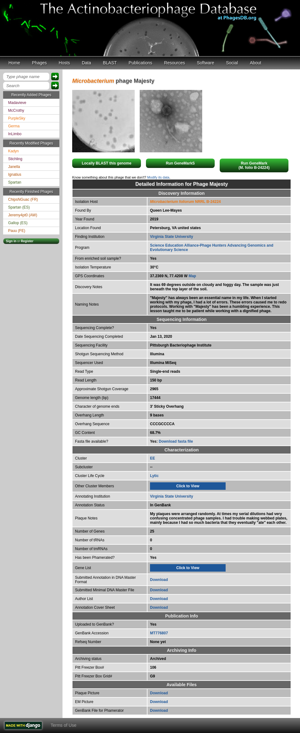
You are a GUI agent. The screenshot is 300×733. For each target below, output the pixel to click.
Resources (174, 62)
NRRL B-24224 (185, 201)
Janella (14, 167)
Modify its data (158, 177)
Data (86, 62)
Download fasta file (176, 441)
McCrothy (16, 110)
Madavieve (17, 103)
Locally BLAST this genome (107, 163)
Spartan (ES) (19, 207)
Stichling (15, 159)
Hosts (64, 62)
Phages (39, 62)
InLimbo (15, 134)
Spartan (14, 182)
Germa (14, 126)
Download (159, 580)
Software (205, 62)
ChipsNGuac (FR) (23, 199)
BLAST (110, 62)
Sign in (11, 241)
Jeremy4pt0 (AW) (22, 215)
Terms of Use (63, 725)
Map (192, 276)
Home (14, 62)
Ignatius (14, 174)
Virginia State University (171, 236)
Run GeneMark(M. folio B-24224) (253, 165)
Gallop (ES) (18, 223)
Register (27, 241)
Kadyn (13, 151)
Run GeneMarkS (180, 163)
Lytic (154, 476)
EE (152, 458)
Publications (140, 62)
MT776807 (159, 633)
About (255, 62)
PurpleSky (16, 118)
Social (232, 62)
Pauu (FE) (16, 231)
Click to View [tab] (187, 486)
